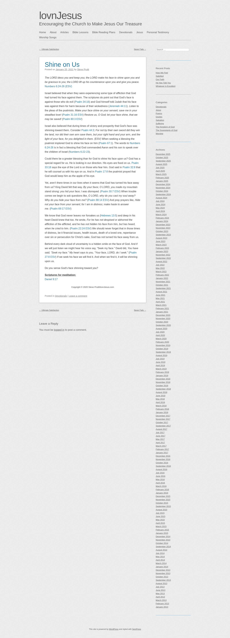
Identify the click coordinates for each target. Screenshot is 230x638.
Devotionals (126, 32)
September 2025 (163, 161)
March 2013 (161, 600)
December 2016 (163, 456)
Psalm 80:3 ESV (72, 119)
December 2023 (163, 224)
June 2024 (160, 204)
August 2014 (161, 550)
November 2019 (163, 345)
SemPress (136, 629)
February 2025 (162, 177)
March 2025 (161, 174)
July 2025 (160, 167)
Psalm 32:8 (129, 167)
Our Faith (160, 79)
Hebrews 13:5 (108, 215)
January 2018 (162, 412)
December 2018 (163, 379)
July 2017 (160, 432)
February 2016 (162, 489)
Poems (159, 113)
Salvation (160, 120)
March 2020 (161, 338)
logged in (59, 330)
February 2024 (162, 218)
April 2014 (160, 560)
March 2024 (161, 214)
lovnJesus (60, 15)
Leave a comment (78, 296)
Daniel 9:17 (51, 279)
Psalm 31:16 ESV (73, 114)
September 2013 (163, 580)
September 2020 (163, 325)
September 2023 (163, 234)
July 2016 (160, 473)
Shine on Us (62, 64)
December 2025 (163, 154)
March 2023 (161, 245)
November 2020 (163, 318)
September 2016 (163, 466)
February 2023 (162, 248)
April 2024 (160, 211)
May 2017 (160, 439)
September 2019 (163, 352)
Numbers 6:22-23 (79, 151)
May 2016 (160, 479)
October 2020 (162, 322)
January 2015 (162, 533)
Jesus (139, 32)
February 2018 (162, 409)
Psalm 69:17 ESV (60, 208)
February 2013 (162, 603)
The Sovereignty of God (166, 130)
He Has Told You (163, 83)
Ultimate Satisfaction (49, 49)
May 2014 (160, 556)
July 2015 (160, 513)
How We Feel (162, 73)
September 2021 (163, 288)
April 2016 (160, 483)
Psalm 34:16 (82, 101)
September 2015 (163, 506)
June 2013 (160, 590)
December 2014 (163, 536)
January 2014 (162, 566)
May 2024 (160, 208)
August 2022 (161, 261)
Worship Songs (47, 37)
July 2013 (160, 587)
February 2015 (162, 530)
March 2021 (161, 305)
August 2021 (161, 291)
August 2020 (161, 328)
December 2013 (163, 570)
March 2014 (161, 563)
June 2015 (160, 516)
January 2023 (162, 251)
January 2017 (162, 452)
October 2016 (162, 463)
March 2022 (161, 271)
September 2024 (163, 194)
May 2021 (160, 298)
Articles (64, 32)
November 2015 (163, 499)
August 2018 (161, 392)
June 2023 (160, 241)
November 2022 (163, 255)
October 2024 (162, 191)
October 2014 (162, 543)
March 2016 (161, 486)
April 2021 (160, 302)
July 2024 (160, 201)
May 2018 (160, 399)
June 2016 (160, 476)
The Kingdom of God (165, 127)
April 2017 (160, 442)
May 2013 (160, 593)
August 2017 (161, 429)
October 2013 (162, 577)
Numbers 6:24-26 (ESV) (58, 86)
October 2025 (162, 157)
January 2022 (162, 278)
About (53, 32)
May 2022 (160, 268)
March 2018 (161, 406)
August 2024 (161, 198)
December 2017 (163, 416)
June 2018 (160, 395)
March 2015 (161, 526)
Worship (159, 133)
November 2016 (163, 459)
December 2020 (163, 315)
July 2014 (160, 553)
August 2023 (161, 238)
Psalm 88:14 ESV (98, 200)
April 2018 (160, 402)
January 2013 (162, 607)
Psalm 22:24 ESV (81, 228)
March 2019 (161, 369)
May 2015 (160, 520)
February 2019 (162, 372)
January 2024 (162, 221)
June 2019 (160, 362)
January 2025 (162, 181)
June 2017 (160, 436)
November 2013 (163, 573)
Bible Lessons (80, 32)
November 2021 (163, 281)
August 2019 (161, 355)
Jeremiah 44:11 (118, 106)
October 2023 (162, 231)
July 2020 (160, 332)
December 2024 (163, 184)
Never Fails (140, 49)
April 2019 (160, 365)
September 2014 (163, 546)
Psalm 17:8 (101, 171)
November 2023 (163, 228)
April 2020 (160, 335)
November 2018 (163, 382)
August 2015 (161, 509)
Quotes (159, 117)
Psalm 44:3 (87, 130)
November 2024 (163, 188)
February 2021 (162, 308)
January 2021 (162, 312)
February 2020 (162, 342)
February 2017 (162, 449)
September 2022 (163, 258)
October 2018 (162, 385)
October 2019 (162, 349)
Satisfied (160, 76)
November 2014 (163, 540)
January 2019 (162, 375)
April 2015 (160, 523)
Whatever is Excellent (165, 86)
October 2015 (162, 503)
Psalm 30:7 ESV (110, 191)
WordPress (113, 629)
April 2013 (160, 597)
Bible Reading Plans (103, 32)
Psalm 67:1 (105, 143)
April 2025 (160, 171)
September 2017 (163, 426)
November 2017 (163, 419)
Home (42, 32)
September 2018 (163, 389)
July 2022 (160, 265)
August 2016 (161, 469)
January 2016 (162, 493)
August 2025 (161, 164)
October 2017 (162, 422)
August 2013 (161, 583)
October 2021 (162, 285)
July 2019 (160, 359)
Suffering (160, 123)
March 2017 (161, 446)
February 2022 (162, 275)
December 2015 (163, 496)
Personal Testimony (158, 32)
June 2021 (160, 295)
